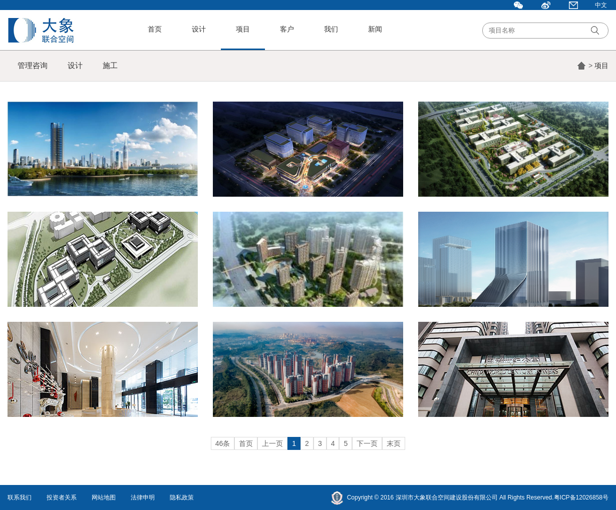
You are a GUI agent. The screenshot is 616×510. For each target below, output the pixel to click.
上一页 (272, 443)
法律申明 (143, 497)
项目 (243, 29)
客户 (287, 29)
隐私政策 (182, 497)
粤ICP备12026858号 (581, 497)
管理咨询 (33, 65)
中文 (601, 5)
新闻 (375, 29)
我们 (331, 29)
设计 (199, 29)
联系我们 (20, 497)
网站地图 (104, 497)
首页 (155, 29)
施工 (110, 65)
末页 (394, 443)
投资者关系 (62, 497)
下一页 (367, 443)
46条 (222, 443)
